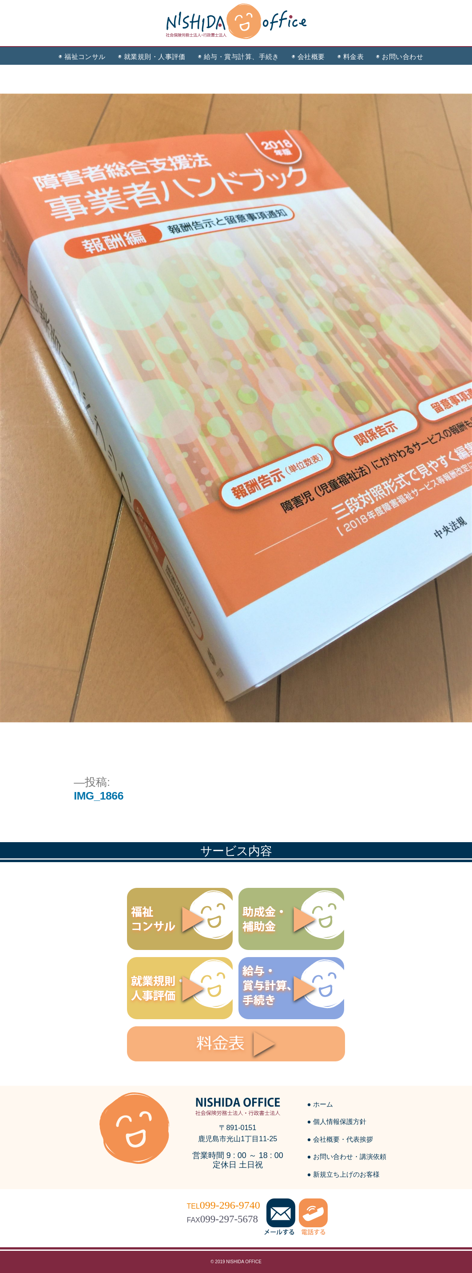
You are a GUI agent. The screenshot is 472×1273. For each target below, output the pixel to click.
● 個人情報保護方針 (336, 1121)
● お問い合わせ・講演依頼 (346, 1156)
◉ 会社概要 (308, 56)
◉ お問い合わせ (399, 56)
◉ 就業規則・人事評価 (152, 56)
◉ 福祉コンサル (82, 56)
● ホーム (320, 1104)
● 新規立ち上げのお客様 (343, 1174)
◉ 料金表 (350, 56)
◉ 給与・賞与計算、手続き (238, 56)
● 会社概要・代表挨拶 (340, 1139)
